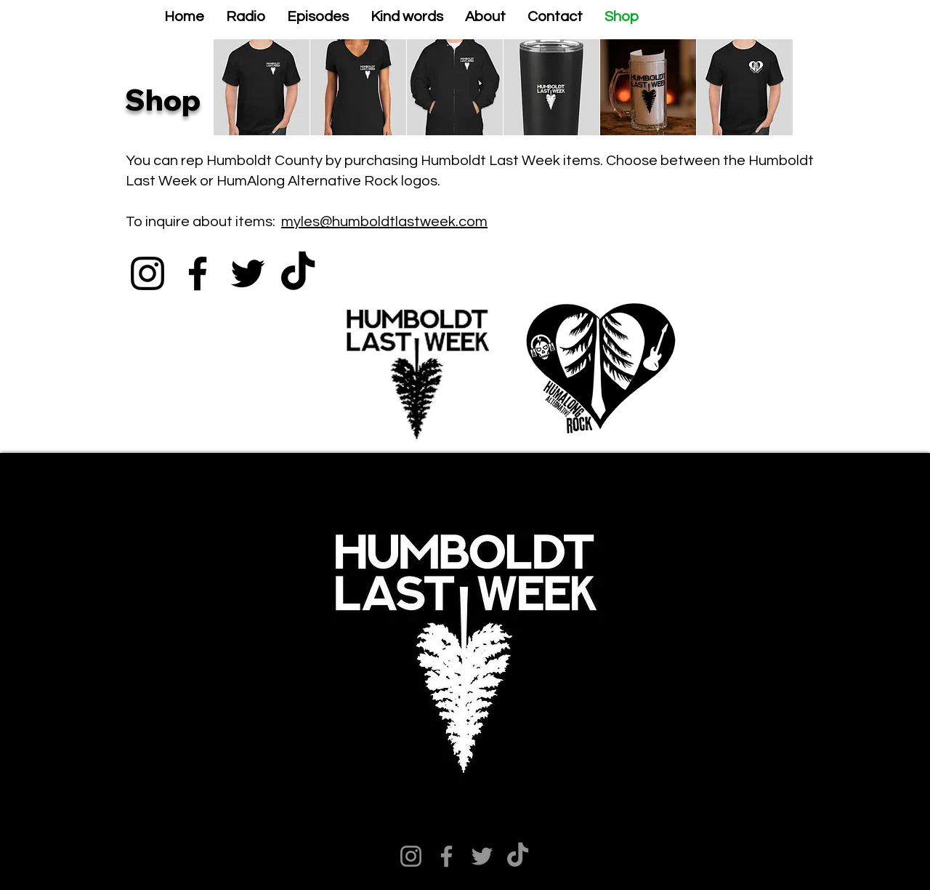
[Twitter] (247, 273)
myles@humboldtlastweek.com (384, 222)
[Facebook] (197, 273)
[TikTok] (297, 273)
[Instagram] (147, 273)
